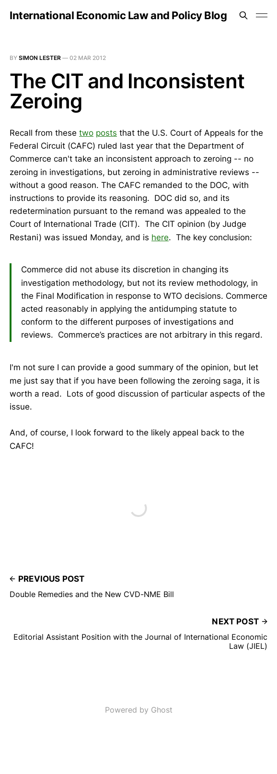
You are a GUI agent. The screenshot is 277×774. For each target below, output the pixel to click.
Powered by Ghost (139, 710)
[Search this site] (243, 15)
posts (106, 133)
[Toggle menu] (261, 15)
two (86, 133)
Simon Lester (40, 57)
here (160, 237)
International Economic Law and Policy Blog (118, 15)
